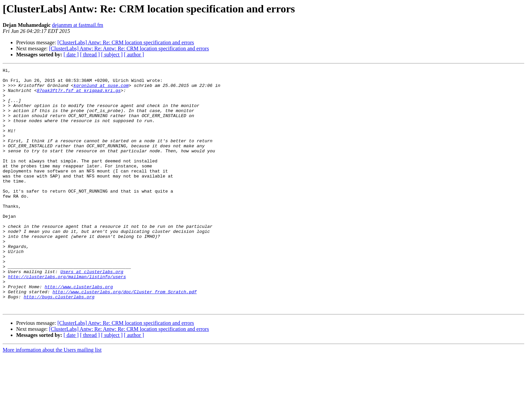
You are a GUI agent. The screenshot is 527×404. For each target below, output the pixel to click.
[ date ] (71, 54)
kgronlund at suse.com (101, 89)
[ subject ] (112, 54)
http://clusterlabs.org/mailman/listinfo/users (67, 319)
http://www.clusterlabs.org (79, 331)
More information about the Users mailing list (52, 398)
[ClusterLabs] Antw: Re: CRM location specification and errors (125, 42)
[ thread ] (90, 54)
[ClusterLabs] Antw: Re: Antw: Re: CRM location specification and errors (129, 48)
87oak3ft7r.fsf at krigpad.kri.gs (79, 95)
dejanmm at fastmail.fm (77, 25)
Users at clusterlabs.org (91, 313)
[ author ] (134, 54)
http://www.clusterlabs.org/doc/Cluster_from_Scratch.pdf (124, 337)
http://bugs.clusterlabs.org (59, 343)
